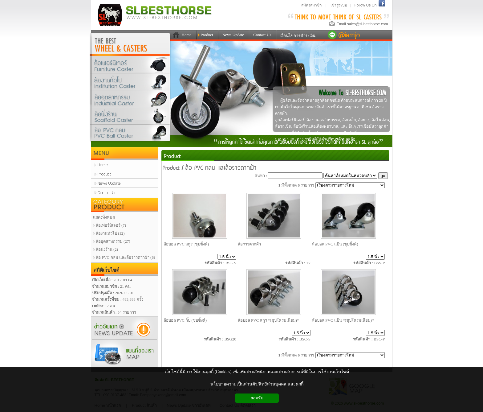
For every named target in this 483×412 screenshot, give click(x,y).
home (124, 164)
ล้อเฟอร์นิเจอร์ (130, 64)
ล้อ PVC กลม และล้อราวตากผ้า (221, 167)
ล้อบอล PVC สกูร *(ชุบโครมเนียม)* (268, 320)
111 (174, 34)
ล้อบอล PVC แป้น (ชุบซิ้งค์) (335, 244)
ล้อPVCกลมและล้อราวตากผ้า (130, 134)
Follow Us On (365, 5)
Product (172, 155)
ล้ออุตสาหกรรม (130, 100)
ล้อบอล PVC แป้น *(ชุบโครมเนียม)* (343, 320)
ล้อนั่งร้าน (130, 117)
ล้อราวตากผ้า (249, 244)
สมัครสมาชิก (311, 5)
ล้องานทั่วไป (130, 81)
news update (124, 183)
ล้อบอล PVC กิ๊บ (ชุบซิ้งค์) (185, 320)
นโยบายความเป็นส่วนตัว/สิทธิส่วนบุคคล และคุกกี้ (256, 384)
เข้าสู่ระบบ (339, 5)
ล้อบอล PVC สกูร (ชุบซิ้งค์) (186, 244)
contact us (124, 192)
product (124, 174)
